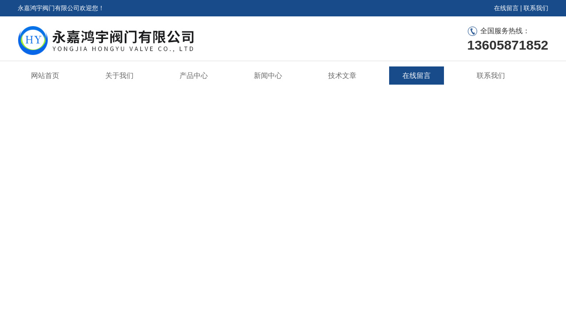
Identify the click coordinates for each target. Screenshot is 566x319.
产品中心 (194, 75)
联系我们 (536, 8)
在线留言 (506, 8)
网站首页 (45, 75)
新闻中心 (268, 75)
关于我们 (119, 75)
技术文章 (342, 75)
